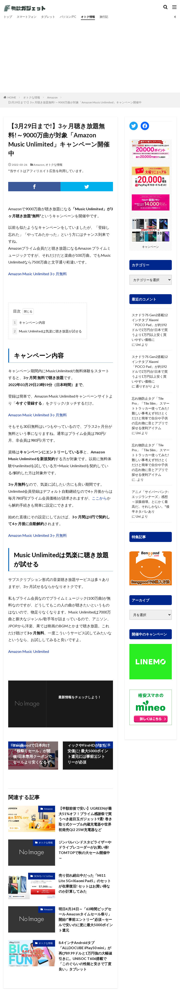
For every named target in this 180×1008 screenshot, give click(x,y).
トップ (8, 17)
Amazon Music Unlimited (28, 651)
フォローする (80, 703)
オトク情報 (98, 17)
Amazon (52, 97)
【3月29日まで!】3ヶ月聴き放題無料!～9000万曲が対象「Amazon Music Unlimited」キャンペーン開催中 (74, 102)
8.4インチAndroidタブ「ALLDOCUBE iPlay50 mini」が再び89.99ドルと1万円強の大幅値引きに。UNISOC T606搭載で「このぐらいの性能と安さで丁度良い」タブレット (86, 965)
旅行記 (116, 17)
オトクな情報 (31, 97)
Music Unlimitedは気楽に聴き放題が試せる (47, 331)
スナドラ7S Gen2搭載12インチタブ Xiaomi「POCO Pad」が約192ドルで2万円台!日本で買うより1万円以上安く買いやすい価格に (150, 327)
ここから (99, 498)
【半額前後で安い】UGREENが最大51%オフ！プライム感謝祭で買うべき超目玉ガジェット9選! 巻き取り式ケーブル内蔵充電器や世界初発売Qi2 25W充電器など (85, 822)
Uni (138, 344)
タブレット (54, 17)
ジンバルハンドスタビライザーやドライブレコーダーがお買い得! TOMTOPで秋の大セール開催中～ (85, 857)
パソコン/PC (76, 17)
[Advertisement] (90, 55)
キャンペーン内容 (28, 322)
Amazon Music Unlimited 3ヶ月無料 (37, 273)
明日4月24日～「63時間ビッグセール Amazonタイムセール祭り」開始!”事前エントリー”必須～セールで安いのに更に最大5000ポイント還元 (85, 927)
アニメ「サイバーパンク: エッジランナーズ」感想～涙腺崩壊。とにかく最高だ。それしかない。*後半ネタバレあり (150, 501)
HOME (12, 97)
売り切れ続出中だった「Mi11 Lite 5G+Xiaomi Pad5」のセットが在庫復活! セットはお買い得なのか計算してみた (84, 891)
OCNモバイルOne (43, 883)
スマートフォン (29, 17)
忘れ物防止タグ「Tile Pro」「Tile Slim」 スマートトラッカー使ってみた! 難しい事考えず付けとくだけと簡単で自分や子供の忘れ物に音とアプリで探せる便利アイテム (150, 413)
